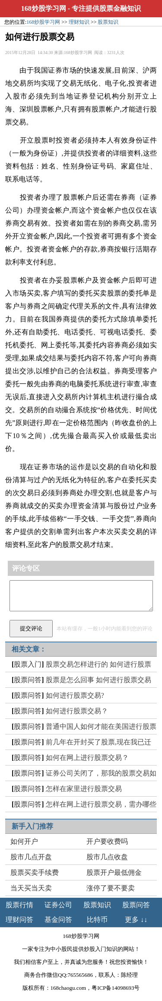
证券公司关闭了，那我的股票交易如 (101, 773)
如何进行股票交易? (75, 695)
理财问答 (19, 919)
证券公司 (58, 905)
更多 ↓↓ (136, 919)
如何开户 (24, 841)
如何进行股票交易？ (77, 711)
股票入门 (27, 664)
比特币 (97, 919)
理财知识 (79, 22)
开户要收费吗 (107, 841)
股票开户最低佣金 (114, 872)
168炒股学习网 (43, 8)
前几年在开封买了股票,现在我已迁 (98, 742)
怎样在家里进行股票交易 (84, 788)
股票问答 (27, 679)
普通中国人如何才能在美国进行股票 (101, 726)
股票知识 (108, 22)
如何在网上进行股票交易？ (87, 757)
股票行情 (19, 905)
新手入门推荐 (32, 826)
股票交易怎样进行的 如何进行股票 (98, 664)
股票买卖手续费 (34, 872)
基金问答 (58, 919)
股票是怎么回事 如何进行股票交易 (98, 679)
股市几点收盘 (107, 857)
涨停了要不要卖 (110, 888)
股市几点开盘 (31, 857)
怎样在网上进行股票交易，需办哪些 (101, 804)
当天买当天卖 (31, 888)
